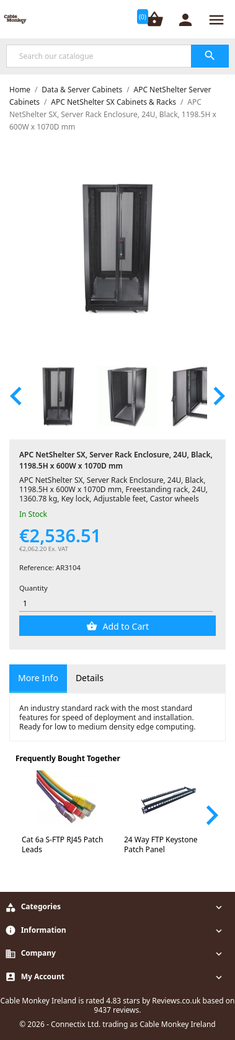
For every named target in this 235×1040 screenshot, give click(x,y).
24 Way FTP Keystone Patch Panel (161, 844)
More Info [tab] (38, 678)
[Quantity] (116, 603)
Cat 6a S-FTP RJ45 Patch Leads (62, 844)
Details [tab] (90, 678)
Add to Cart (124, 626)
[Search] (117, 56)
